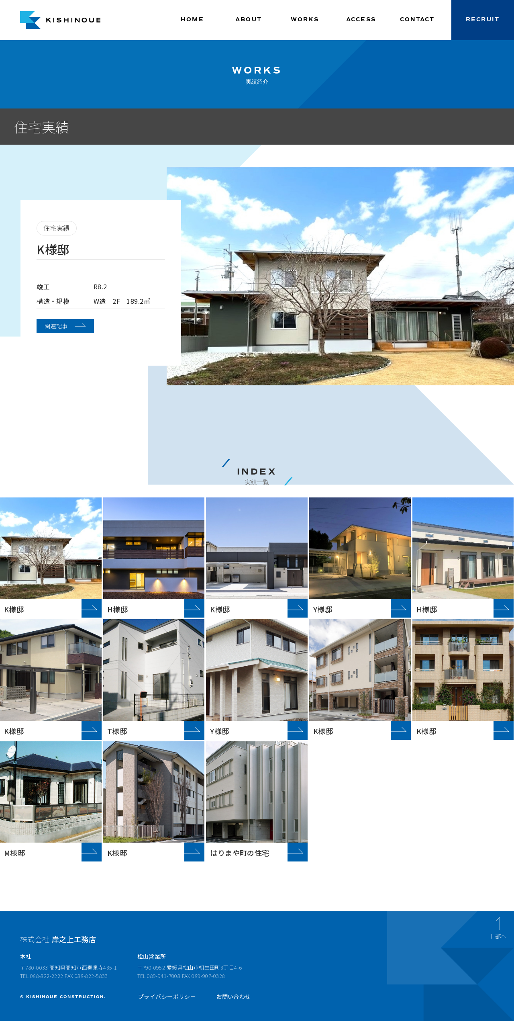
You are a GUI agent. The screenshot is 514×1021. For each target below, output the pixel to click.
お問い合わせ (233, 996)
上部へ (497, 935)
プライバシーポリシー (167, 996)
